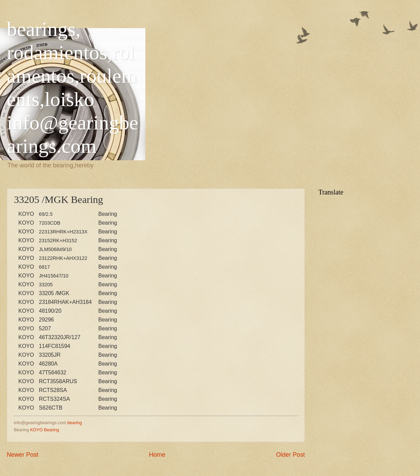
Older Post (290, 454)
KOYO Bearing (44, 429)
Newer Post (22, 454)
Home (157, 454)
